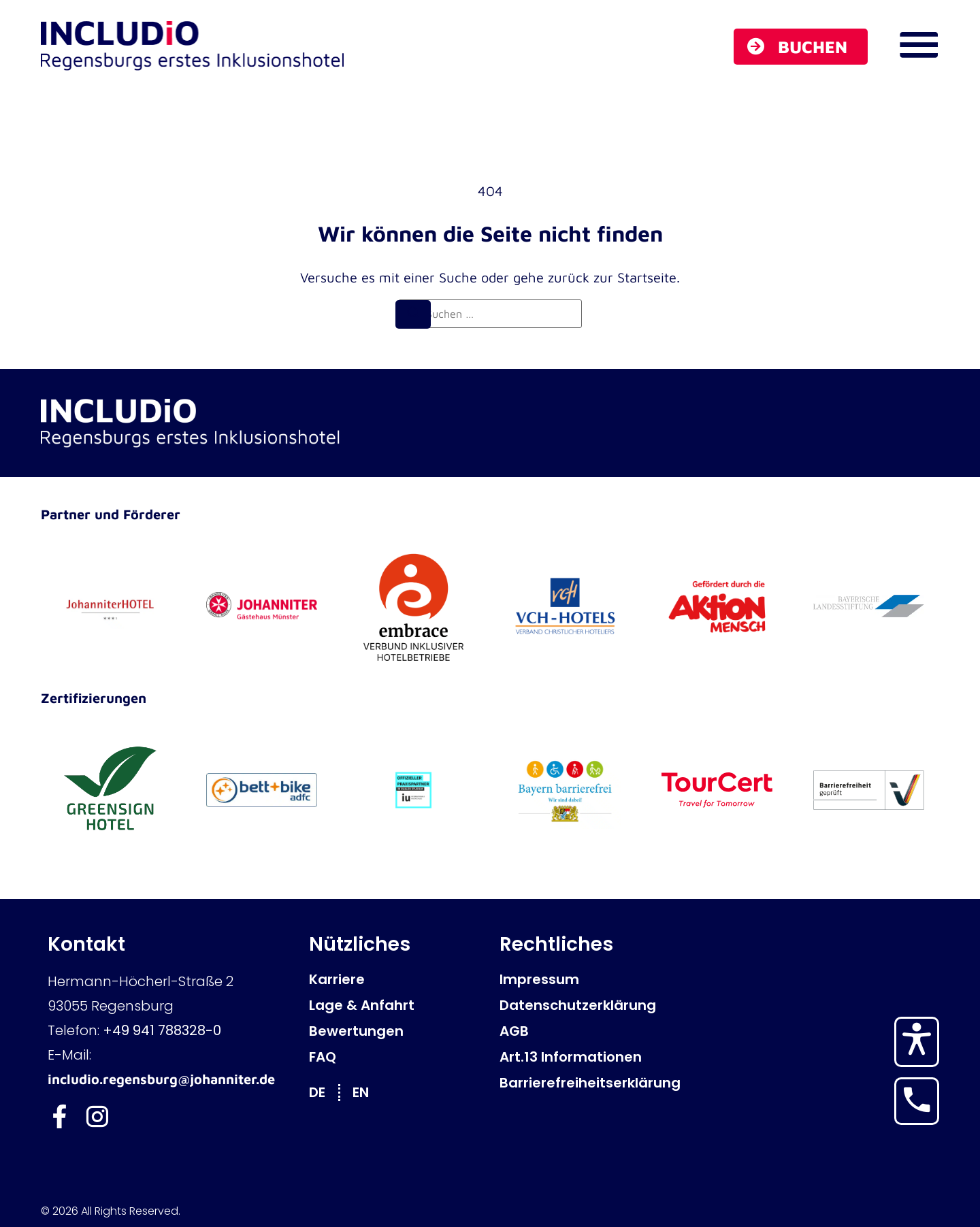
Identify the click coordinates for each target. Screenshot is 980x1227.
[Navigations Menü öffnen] (918, 44)
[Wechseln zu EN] (367, 1091)
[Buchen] (801, 47)
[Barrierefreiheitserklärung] (588, 1083)
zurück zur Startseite (612, 277)
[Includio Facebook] (59, 1116)
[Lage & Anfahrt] (397, 1005)
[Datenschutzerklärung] (588, 1005)
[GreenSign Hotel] (109, 790)
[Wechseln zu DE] (324, 1091)
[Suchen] (413, 314)
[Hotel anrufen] (916, 1099)
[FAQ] (397, 1057)
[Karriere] (397, 979)
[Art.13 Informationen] (588, 1057)
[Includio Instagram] (97, 1116)
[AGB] (588, 1031)
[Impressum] (588, 979)
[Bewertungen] (397, 1031)
